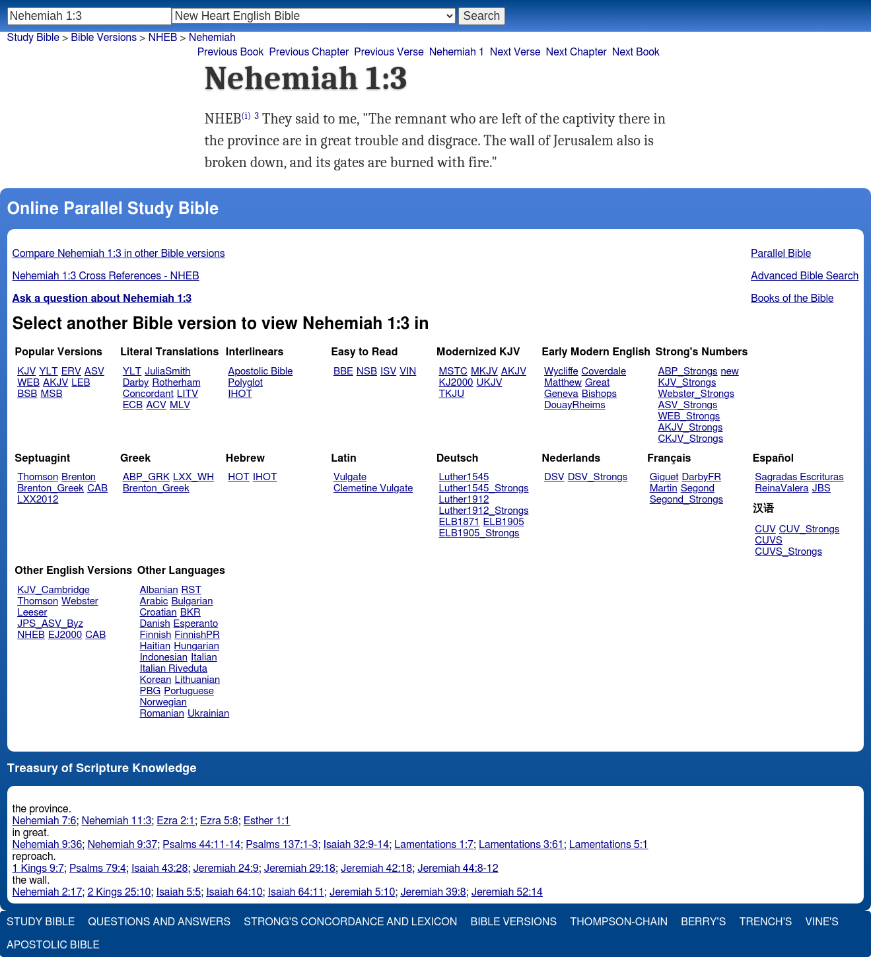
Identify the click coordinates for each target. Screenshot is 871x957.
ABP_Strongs (687, 371)
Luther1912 (464, 500)
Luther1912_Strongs (484, 511)
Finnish (156, 635)
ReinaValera (781, 488)
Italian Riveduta (173, 669)
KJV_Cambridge (53, 590)
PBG (150, 691)
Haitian (155, 646)
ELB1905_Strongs (479, 533)
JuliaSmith (167, 371)
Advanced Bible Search (804, 276)
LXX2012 (37, 500)
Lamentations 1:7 (433, 844)
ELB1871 (459, 522)
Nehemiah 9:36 (48, 844)
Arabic (154, 601)
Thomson (37, 477)
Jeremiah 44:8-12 (457, 868)
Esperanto (196, 624)
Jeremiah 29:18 (299, 868)
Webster (79, 601)
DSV (554, 477)
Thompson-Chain (619, 922)
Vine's (822, 922)
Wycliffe (561, 371)
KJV (26, 371)
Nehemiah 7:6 (45, 821)
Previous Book (230, 52)
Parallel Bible (781, 253)
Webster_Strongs (696, 394)
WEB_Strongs (689, 416)
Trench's (765, 922)
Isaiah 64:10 (234, 892)
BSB (27, 394)
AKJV (55, 383)
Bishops (599, 394)
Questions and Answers (159, 922)
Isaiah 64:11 (296, 892)
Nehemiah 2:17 (48, 892)
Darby (136, 383)
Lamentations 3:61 (521, 844)
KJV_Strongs (687, 383)
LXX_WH (193, 477)
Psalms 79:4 (97, 868)
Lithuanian (197, 680)
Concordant (148, 394)
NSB (367, 371)
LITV (187, 394)
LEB (80, 383)
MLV (180, 405)
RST (192, 590)
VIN (408, 371)
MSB (51, 394)
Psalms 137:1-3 (282, 844)
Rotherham (176, 383)
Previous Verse (388, 52)
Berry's (703, 922)
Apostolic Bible (53, 945)
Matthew (563, 383)
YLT (48, 371)
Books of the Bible (792, 298)
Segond (697, 488)
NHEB (31, 635)
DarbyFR (702, 477)
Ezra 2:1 (176, 821)
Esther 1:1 (267, 821)
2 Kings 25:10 (119, 892)
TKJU (452, 394)
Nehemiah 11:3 (116, 821)
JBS (821, 488)
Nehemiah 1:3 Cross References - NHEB (106, 276)
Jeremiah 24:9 (225, 868)
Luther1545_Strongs (484, 488)
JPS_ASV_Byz (50, 624)
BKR (190, 613)
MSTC (453, 371)
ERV (71, 371)
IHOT (240, 394)
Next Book (636, 52)
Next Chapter (576, 52)
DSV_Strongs (598, 477)
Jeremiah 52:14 (507, 892)
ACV (156, 405)
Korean (156, 680)
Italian (204, 657)
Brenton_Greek (50, 488)
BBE (343, 371)
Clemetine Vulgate (373, 488)
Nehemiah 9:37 (122, 844)
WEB (28, 383)
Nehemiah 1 (457, 52)
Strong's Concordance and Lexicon (350, 922)
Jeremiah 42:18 (376, 868)
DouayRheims (575, 405)
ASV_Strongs (687, 405)
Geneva (561, 394)
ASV (94, 371)
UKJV (490, 383)
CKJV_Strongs (690, 439)
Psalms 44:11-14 (201, 844)
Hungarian (196, 646)
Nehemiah (212, 37)
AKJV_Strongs (690, 428)
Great (597, 383)
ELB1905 (503, 522)
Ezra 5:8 (219, 821)
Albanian (159, 590)
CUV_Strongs (809, 529)
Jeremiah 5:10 (362, 892)
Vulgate (349, 477)
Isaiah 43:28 (159, 868)
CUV (765, 529)
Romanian (162, 714)
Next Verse (515, 52)
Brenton (78, 477)
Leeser (32, 613)
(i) (246, 116)
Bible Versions (104, 37)
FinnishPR (197, 635)
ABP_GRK (146, 477)
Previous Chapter (309, 52)
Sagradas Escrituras (799, 477)
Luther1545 (464, 477)
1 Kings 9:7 (38, 868)
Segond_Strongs (686, 500)
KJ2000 (456, 383)
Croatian (158, 613)
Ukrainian (208, 714)
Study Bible (33, 37)
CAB (97, 488)
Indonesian (164, 657)
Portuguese (189, 691)
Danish (155, 624)
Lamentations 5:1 (608, 844)
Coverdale (604, 371)
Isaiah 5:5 (179, 892)
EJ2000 (65, 635)
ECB (133, 405)
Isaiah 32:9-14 (357, 844)
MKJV (484, 371)
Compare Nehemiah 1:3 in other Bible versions (119, 253)
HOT (238, 477)
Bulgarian (192, 601)
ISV (388, 371)
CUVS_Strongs (788, 552)
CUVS (769, 541)
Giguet (664, 477)
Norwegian (163, 702)
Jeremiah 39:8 (433, 892)
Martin (664, 488)
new (730, 371)
